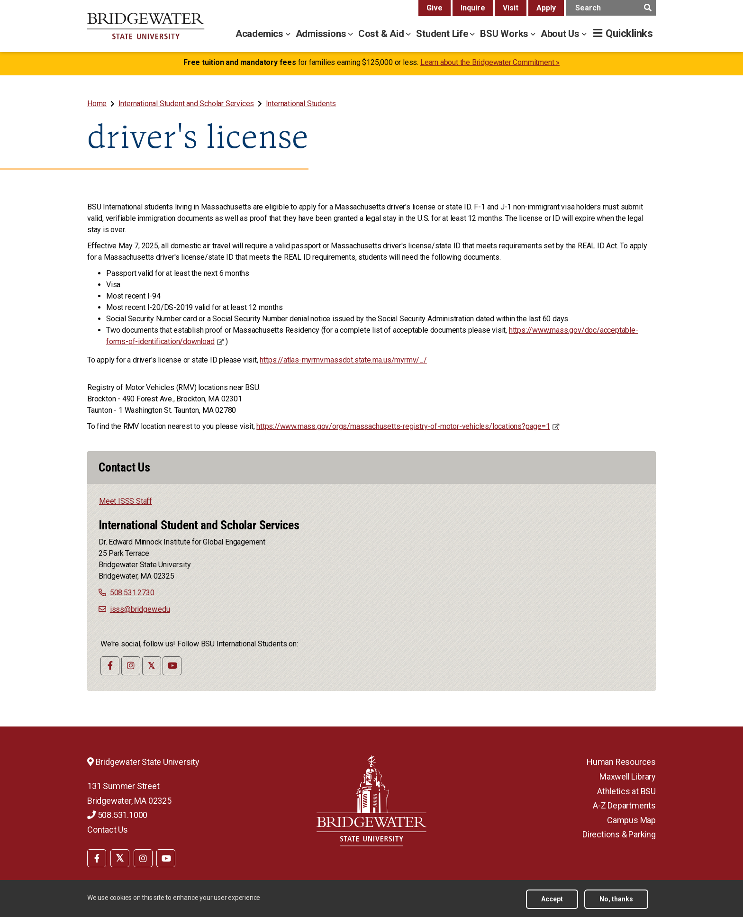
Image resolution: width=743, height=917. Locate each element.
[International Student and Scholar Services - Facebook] (109, 665)
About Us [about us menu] (561, 33)
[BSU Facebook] (96, 858)
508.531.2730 (132, 592)
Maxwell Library (627, 776)
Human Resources (621, 762)
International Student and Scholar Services (186, 103)
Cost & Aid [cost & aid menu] (382, 33)
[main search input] (611, 8)
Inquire (473, 7)
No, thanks (616, 899)
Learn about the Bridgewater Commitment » (490, 62)
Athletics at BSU (626, 791)
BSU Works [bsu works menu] (505, 33)
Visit (510, 7)
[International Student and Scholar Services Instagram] (130, 665)
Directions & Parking (619, 834)
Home (97, 103)
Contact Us (107, 830)
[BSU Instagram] (143, 858)
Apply (546, 7)
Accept (552, 899)
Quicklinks (629, 33)
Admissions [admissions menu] (322, 33)
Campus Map (631, 820)
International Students (301, 103)
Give (434, 7)
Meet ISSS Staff (125, 501)
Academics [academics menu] (261, 33)
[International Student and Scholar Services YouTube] (172, 665)
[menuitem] (98, 103)
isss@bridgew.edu (140, 609)
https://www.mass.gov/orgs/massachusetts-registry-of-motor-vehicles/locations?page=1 (403, 426)
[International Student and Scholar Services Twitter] (151, 665)
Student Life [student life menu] (443, 33)
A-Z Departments (624, 805)
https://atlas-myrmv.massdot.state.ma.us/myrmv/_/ (343, 359)
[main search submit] (647, 8)
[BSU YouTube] (165, 858)
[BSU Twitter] (119, 858)
